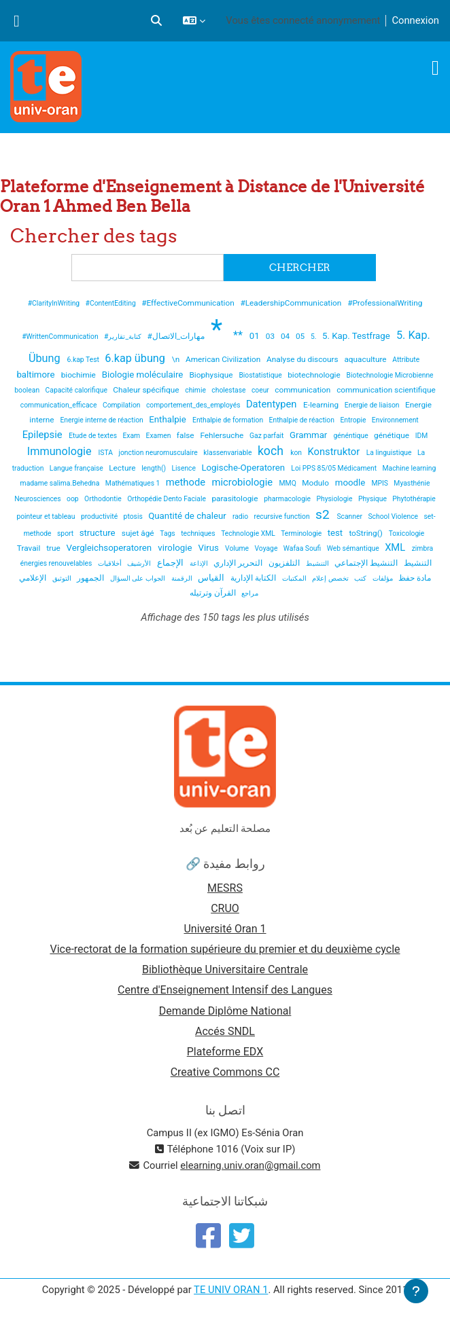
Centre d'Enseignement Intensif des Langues (225, 989)
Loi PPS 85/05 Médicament (334, 468)
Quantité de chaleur (188, 516)
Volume (238, 548)
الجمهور (91, 578)
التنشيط (318, 563)
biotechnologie (315, 375)
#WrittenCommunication (61, 336)
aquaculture (366, 359)
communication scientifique (386, 390)
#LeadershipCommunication (292, 303)
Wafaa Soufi (303, 548)
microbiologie (243, 482)
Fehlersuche (222, 435)
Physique (373, 498)
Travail (29, 548)
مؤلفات (384, 578)
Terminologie (302, 533)
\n (176, 359)
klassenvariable (228, 452)
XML (396, 547)
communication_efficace (59, 405)
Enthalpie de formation (228, 420)
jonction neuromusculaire (158, 452)
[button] (156, 20)
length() (154, 468)
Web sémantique (354, 548)
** (239, 335)
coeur (261, 390)
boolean (27, 390)
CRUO (225, 908)
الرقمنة (182, 578)
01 (255, 336)
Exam (131, 435)
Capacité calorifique (77, 390)
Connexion (415, 20)
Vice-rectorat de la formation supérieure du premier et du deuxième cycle (225, 949)
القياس (212, 578)
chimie (196, 390)
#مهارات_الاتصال (177, 336)
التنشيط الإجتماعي (367, 563)
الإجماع (171, 563)
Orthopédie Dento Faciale (167, 498)
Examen (159, 435)
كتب (361, 578)
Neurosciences (38, 498)
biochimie (79, 375)
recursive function (282, 516)
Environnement (395, 420)
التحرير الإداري (238, 563)
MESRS (225, 888)
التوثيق (62, 578)
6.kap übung (136, 358)
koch (272, 451)
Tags (168, 533)
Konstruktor (334, 452)
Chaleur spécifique (147, 390)
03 (271, 336)
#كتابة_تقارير (123, 336)
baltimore (36, 374)
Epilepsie (43, 435)
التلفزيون (285, 563)
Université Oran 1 (225, 928)
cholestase (229, 390)
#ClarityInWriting (55, 303)
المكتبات (295, 578)
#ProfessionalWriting (384, 303)
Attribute (405, 359)
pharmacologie (288, 498)
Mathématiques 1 (133, 483)
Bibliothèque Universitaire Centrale (225, 969)
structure (99, 533)
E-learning (322, 405)
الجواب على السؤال (138, 578)
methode (187, 482)
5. (314, 336)
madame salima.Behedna (60, 483)
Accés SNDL (225, 1031)
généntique (352, 435)
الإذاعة (200, 563)
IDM (421, 435)
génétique (392, 435)
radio (241, 516)
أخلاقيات (111, 563)
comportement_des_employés (194, 405)
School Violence (393, 516)
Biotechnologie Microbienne (390, 375)
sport (66, 533)
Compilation (122, 405)
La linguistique (389, 452)
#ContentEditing (112, 303)
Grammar (310, 435)
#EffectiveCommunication (188, 303)
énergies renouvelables (57, 563)
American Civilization (224, 359)
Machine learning (409, 468)
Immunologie (60, 451)
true (54, 548)
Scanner (350, 516)
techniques (199, 533)
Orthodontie (103, 498)
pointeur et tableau (46, 516)
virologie (176, 548)
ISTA (107, 452)
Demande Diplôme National (225, 1010)
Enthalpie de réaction (302, 420)
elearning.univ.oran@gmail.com (250, 1165)
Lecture (123, 468)
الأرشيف (140, 563)
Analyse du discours (303, 359)
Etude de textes (93, 435)
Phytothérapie (414, 498)
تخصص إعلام (331, 578)
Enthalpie (168, 419)
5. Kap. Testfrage (357, 336)
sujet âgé (139, 533)
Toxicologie (407, 533)
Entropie (354, 420)
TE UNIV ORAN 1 (231, 1290)
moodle (351, 482)
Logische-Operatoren (244, 467)
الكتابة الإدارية (254, 578)
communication (303, 390)
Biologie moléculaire (144, 374)
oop (73, 498)
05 (301, 336)
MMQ (288, 483)
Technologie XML (249, 533)
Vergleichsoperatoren (110, 548)
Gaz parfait (267, 435)
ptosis (134, 516)
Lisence (185, 468)
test (336, 533)
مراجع (249, 593)
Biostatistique (261, 375)
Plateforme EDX (225, 1051)
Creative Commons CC (225, 1072)
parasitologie (235, 498)
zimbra (422, 548)
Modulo (316, 483)
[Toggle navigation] (435, 67)
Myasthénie (412, 483)
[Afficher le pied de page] (416, 1291)
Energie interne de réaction (102, 420)
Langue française (77, 468)
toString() (366, 533)
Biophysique (212, 375)
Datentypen (272, 404)
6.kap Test (84, 359)
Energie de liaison (373, 405)
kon (296, 452)
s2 (323, 514)
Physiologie (335, 498)
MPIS (380, 483)
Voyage (267, 548)
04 (286, 336)
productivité (100, 516)
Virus (210, 548)
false (186, 435)
